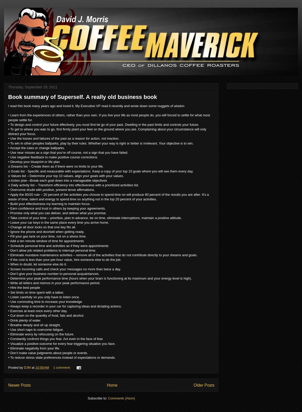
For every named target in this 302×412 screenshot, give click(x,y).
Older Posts (204, 385)
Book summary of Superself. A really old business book (82, 97)
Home (112, 385)
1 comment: (62, 367)
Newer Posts (19, 385)
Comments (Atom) (121, 398)
